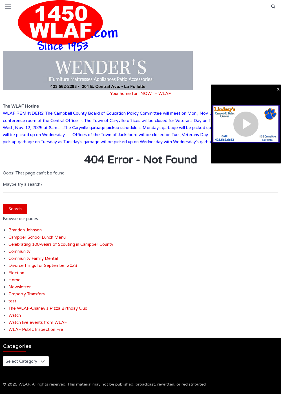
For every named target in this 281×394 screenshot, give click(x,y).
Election (16, 272)
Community (19, 251)
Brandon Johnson (25, 230)
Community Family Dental (33, 258)
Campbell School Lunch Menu (37, 237)
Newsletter (19, 286)
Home (14, 279)
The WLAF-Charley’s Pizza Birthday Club (47, 308)
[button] (273, 6)
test (12, 301)
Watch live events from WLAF (37, 322)
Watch (14, 315)
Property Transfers (26, 293)
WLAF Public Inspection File (35, 329)
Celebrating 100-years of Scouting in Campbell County (60, 244)
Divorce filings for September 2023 (42, 265)
